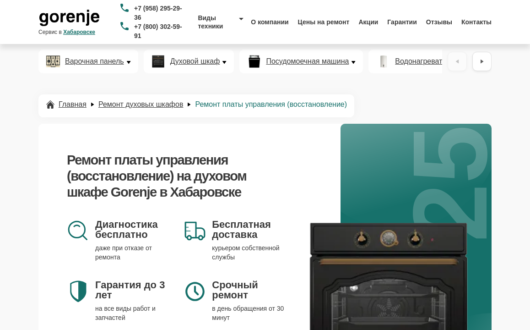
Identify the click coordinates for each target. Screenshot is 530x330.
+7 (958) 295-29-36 (158, 13)
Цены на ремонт (324, 22)
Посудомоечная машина (307, 61)
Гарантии (401, 22)
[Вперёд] (482, 61)
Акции (368, 22)
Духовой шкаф (195, 61)
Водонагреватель (424, 61)
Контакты (476, 22)
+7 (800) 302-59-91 (158, 31)
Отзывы (439, 22)
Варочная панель (94, 61)
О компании (269, 22)
